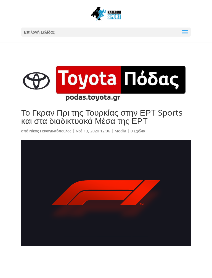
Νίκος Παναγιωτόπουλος (50, 130)
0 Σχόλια (138, 130)
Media (120, 130)
